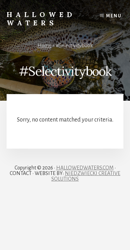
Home (44, 45)
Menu (114, 16)
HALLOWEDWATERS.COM (85, 167)
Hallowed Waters (41, 18)
